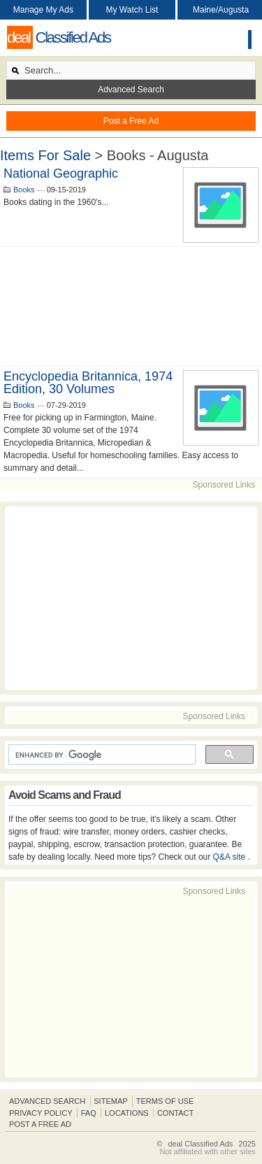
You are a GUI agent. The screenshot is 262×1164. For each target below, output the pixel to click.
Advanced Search (131, 89)
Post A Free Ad (40, 1124)
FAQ (88, 1113)
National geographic (60, 173)
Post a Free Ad (131, 121)
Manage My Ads (43, 10)
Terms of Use (165, 1101)
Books (24, 189)
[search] (100, 754)
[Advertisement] (131, 306)
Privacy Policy (41, 1113)
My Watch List (132, 10)
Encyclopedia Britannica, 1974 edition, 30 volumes (88, 382)
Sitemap (110, 1101)
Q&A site (230, 857)
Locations (127, 1113)
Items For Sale (45, 155)
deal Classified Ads (200, 1144)
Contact (175, 1113)
